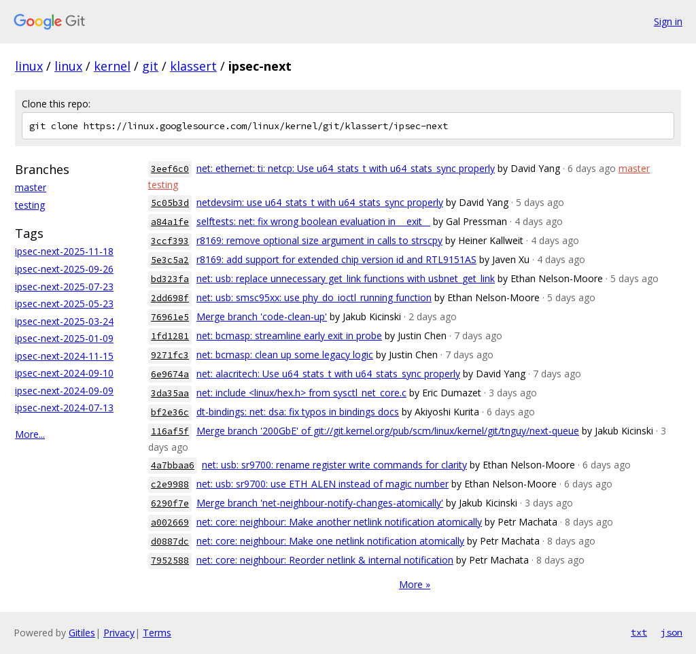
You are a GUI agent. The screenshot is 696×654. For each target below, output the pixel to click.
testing (30, 205)
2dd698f (170, 298)
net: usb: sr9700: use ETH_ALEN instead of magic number (322, 483)
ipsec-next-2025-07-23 (64, 286)
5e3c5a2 (170, 260)
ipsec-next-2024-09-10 (64, 372)
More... (30, 434)
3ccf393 (170, 241)
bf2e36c (170, 412)
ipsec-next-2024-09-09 (64, 390)
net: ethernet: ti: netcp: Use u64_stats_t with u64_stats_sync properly (345, 168)
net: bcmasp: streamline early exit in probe (289, 335)
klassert (193, 66)
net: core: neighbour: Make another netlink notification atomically (339, 521)
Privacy (119, 632)
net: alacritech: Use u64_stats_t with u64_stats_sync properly (328, 373)
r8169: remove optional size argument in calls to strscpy (319, 240)
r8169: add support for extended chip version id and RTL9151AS (336, 259)
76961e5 (170, 317)
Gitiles (82, 632)
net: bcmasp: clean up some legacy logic (284, 354)
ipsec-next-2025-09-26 (64, 268)
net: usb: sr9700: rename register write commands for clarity (334, 464)
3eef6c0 (170, 169)
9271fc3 (170, 355)
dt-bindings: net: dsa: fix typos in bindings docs (297, 411)
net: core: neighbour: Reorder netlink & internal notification (324, 559)
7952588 (170, 560)
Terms (157, 632)
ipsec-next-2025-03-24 (64, 321)
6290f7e (170, 503)
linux (29, 66)
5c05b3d (170, 203)
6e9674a (170, 374)
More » (414, 584)
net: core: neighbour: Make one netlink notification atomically (330, 540)
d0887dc (170, 541)
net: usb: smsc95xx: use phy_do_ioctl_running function (314, 297)
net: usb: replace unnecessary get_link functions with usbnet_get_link (345, 278)
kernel (112, 66)
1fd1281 (170, 336)
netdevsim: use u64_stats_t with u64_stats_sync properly (319, 202)
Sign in (668, 21)
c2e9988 (170, 484)
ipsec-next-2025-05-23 (64, 303)
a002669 (170, 522)
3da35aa (170, 393)
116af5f (170, 431)
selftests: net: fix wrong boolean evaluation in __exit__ (313, 221)
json (671, 632)
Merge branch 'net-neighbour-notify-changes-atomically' (319, 502)
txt (639, 632)
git (150, 66)
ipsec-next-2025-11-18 (64, 251)
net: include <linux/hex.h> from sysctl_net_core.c (301, 392)
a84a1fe (170, 222)
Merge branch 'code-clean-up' (261, 316)
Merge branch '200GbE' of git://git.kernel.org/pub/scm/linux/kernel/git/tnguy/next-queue (387, 430)
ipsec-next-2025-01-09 (64, 338)
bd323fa (170, 279)
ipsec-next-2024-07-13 (64, 407)
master (30, 187)
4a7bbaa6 (172, 465)
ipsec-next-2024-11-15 (64, 355)
